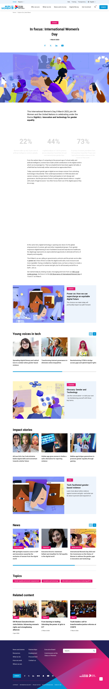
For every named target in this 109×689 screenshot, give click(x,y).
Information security (25, 684)
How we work (17, 660)
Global (14, 2)
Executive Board (49, 649)
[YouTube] (48, 676)
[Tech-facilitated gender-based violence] (80, 486)
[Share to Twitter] (50, 45)
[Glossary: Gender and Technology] (80, 391)
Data (69, 2)
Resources (16, 653)
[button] (94, 334)
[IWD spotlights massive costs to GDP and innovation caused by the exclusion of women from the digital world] (26, 544)
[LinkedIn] (33, 676)
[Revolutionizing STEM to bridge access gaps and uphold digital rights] (83, 350)
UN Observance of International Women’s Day (65, 274)
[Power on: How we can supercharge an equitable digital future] (80, 296)
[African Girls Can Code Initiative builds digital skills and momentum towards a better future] (26, 447)
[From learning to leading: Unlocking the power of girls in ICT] (54, 616)
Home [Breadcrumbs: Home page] (14, 12)
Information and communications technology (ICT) (76, 581)
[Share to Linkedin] (56, 45)
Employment (33, 653)
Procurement (33, 657)
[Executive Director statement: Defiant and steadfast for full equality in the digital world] (54, 543)
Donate (103, 7)
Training (74, 2)
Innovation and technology (50, 581)
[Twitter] (29, 676)
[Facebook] (24, 676)
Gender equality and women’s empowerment (26, 581)
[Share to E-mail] (62, 45)
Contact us (32, 660)
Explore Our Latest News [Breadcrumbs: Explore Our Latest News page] (24, 12)
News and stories (19, 649)
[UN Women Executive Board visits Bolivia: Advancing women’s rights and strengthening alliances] (26, 617)
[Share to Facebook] (45, 45)
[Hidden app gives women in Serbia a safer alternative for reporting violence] (54, 447)
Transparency (82, 2)
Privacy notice (37, 684)
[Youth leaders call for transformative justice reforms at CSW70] (83, 616)
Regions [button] (20, 2)
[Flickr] (38, 676)
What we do (17, 657)
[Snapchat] (43, 676)
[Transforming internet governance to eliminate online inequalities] (54, 350)
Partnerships (33, 649)
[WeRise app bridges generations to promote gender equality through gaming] (83, 447)
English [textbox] (92, 2)
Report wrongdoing (47, 684)
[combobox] (92, 2)
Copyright (15, 684)
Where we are (17, 664)
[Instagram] (53, 676)
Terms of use (57, 684)
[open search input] (95, 7)
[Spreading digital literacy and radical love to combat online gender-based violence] (26, 351)
